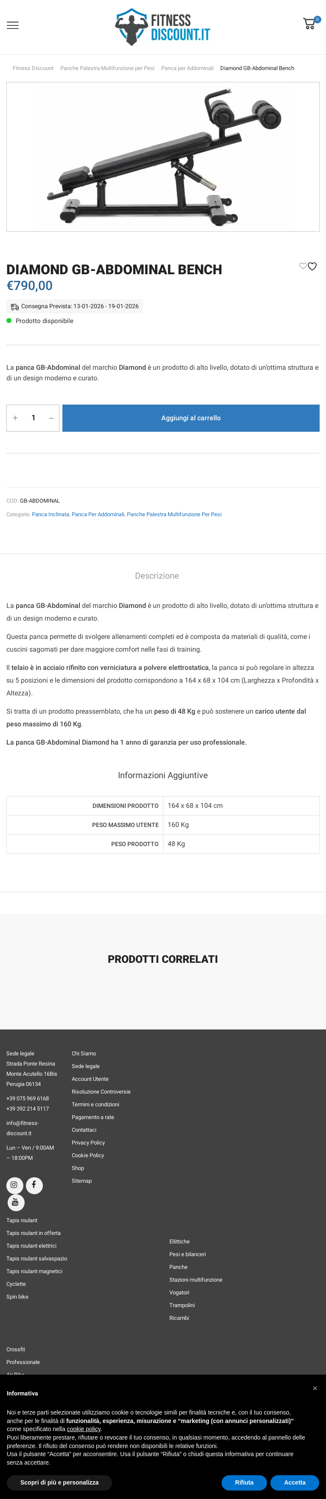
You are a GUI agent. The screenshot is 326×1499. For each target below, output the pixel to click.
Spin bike (17, 1297)
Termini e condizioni (95, 1104)
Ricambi (179, 1318)
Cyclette (16, 1284)
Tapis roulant (21, 1220)
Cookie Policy (88, 1155)
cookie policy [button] (84, 1429)
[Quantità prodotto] (33, 417)
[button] (309, 17)
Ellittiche (179, 1241)
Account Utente (90, 1079)
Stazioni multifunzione (195, 1280)
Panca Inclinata (50, 514)
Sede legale (86, 1066)
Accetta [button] (295, 1482)
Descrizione (157, 576)
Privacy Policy (88, 1142)
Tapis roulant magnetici (34, 1271)
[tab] (157, 576)
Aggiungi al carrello (191, 418)
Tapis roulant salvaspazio (36, 1258)
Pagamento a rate (93, 1117)
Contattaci (84, 1130)
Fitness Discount (33, 68)
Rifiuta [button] (244, 1482)
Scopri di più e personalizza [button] (59, 1482)
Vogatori (179, 1292)
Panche (178, 1267)
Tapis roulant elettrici (31, 1246)
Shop (78, 1168)
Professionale (23, 1362)
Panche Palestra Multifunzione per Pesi (107, 68)
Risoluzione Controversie (101, 1091)
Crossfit (15, 1349)
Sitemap (82, 1181)
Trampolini (182, 1305)
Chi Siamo (84, 1053)
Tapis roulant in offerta (33, 1233)
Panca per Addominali (187, 68)
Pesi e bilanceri (187, 1254)
